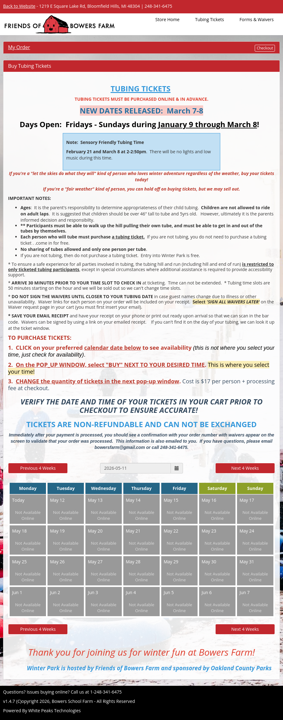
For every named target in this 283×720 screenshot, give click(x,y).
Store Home (167, 19)
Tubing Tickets (209, 19)
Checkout (265, 48)
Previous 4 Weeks (38, 468)
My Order (19, 47)
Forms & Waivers (257, 19)
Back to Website (19, 6)
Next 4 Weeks (245, 468)
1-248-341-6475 (106, 692)
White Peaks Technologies (54, 710)
